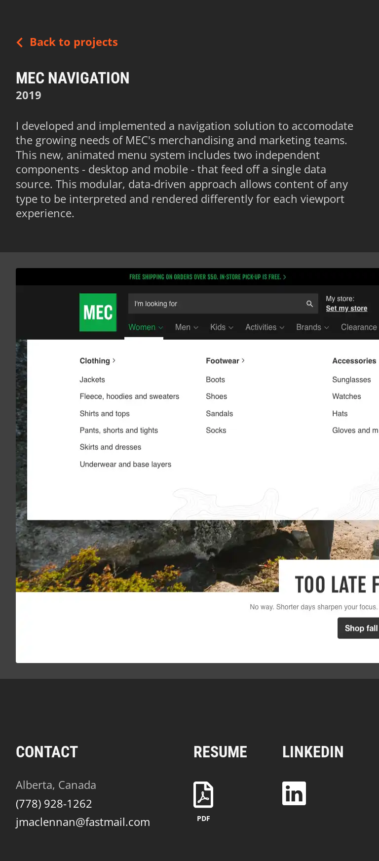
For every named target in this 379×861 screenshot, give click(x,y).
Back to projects (64, 42)
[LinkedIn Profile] (294, 789)
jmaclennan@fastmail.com (83, 822)
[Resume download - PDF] (203, 801)
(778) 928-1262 (54, 803)
